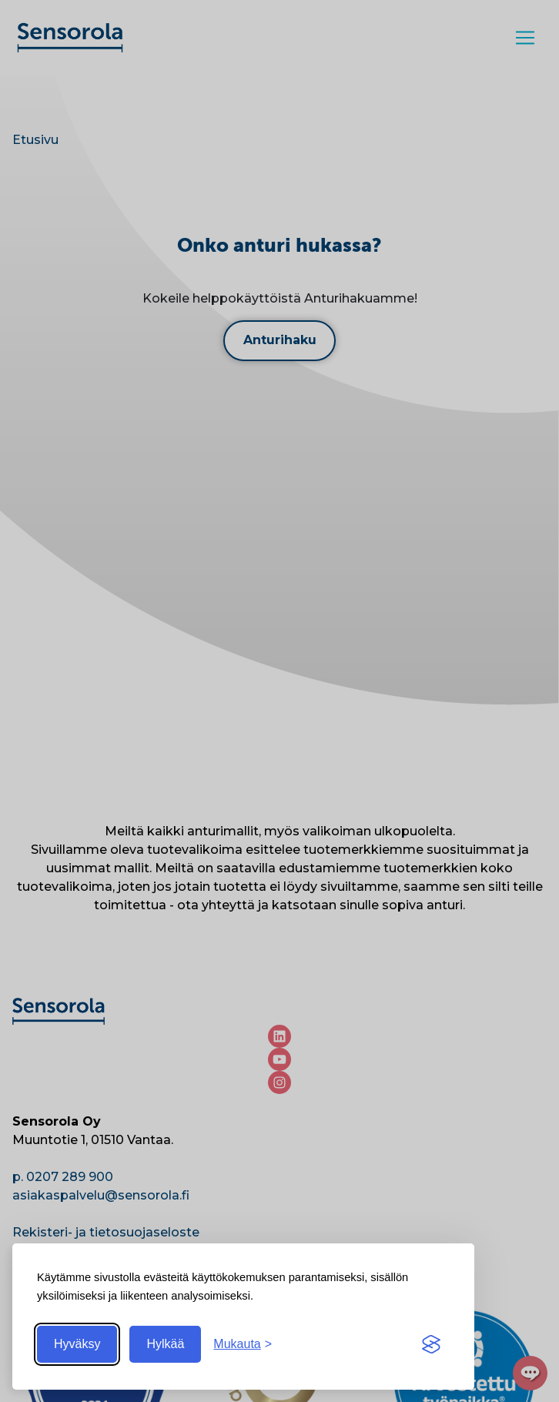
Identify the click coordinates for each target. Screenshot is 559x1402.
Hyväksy (77, 1343)
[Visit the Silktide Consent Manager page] (431, 1344)
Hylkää (165, 1343)
